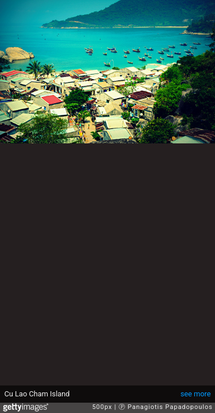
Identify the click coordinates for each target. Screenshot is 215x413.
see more (196, 393)
